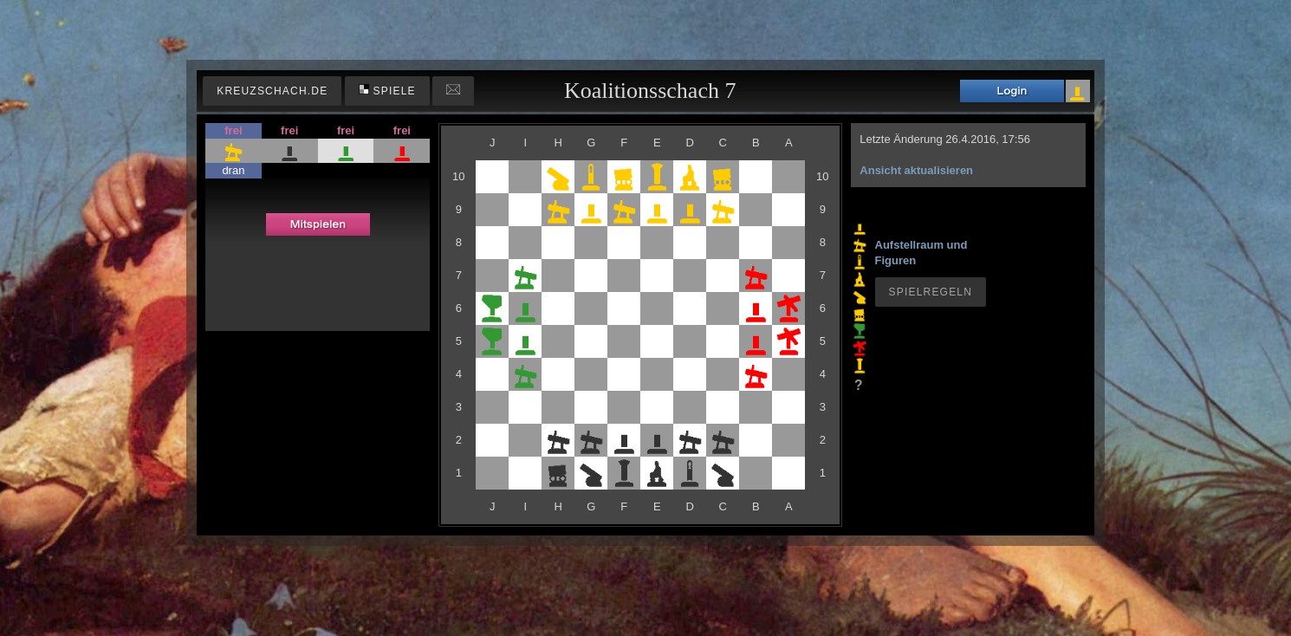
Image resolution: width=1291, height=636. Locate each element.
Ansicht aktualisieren (916, 170)
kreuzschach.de (272, 91)
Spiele (387, 90)
